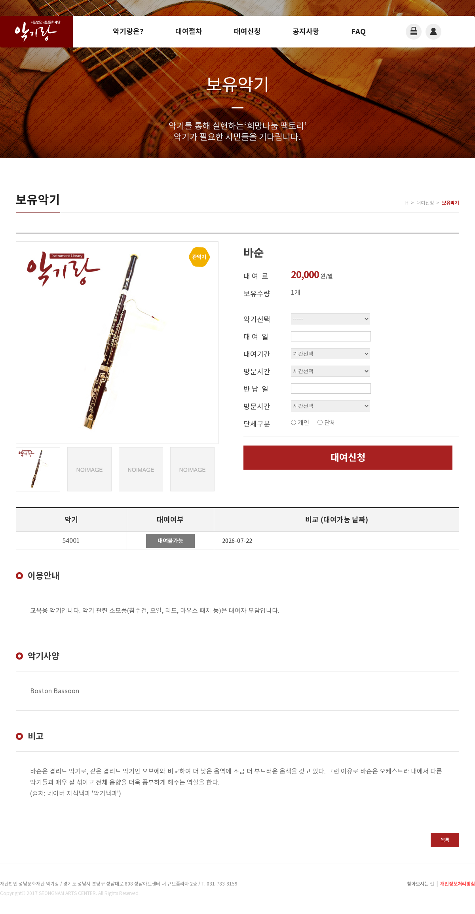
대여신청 (247, 31)
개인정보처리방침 (457, 884)
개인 (304, 423)
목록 (445, 840)
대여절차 (188, 31)
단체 (330, 423)
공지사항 (306, 31)
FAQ (358, 31)
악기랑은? (128, 31)
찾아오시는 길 (420, 884)
